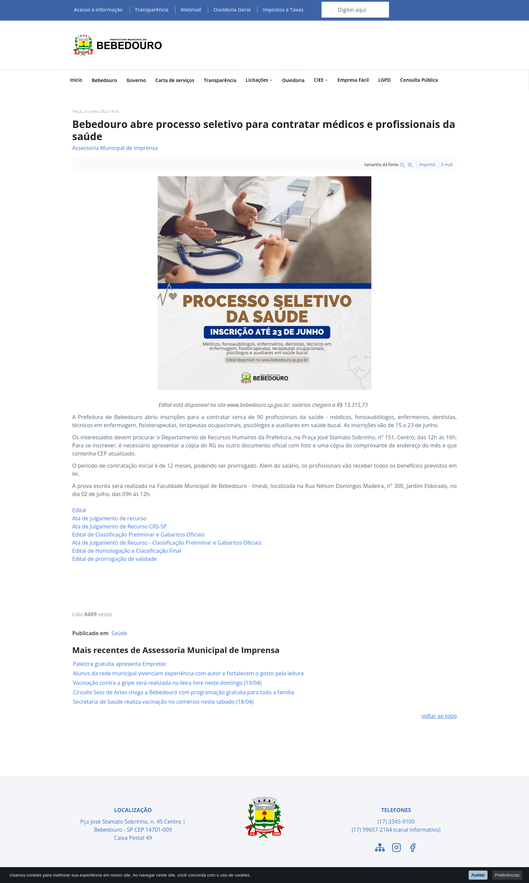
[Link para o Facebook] (412, 848)
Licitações (259, 80)
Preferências (507, 874)
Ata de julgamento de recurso (109, 518)
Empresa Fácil (353, 80)
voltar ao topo (439, 716)
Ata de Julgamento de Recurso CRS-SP (119, 526)
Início (76, 80)
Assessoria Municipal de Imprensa (115, 148)
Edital (79, 510)
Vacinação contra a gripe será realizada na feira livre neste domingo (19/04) (167, 682)
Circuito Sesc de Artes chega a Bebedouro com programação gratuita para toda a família (183, 692)
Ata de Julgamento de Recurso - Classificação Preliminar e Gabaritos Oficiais (166, 542)
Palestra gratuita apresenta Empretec (120, 664)
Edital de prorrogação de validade (114, 559)
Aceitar (478, 874)
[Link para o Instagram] (396, 848)
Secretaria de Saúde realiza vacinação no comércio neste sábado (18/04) (163, 701)
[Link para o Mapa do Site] (380, 848)
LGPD (384, 80)
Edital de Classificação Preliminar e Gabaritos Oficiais (138, 534)
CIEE (321, 80)
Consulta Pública (419, 80)
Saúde (119, 633)
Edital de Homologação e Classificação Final (126, 550)
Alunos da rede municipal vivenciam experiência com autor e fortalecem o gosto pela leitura (188, 673)
